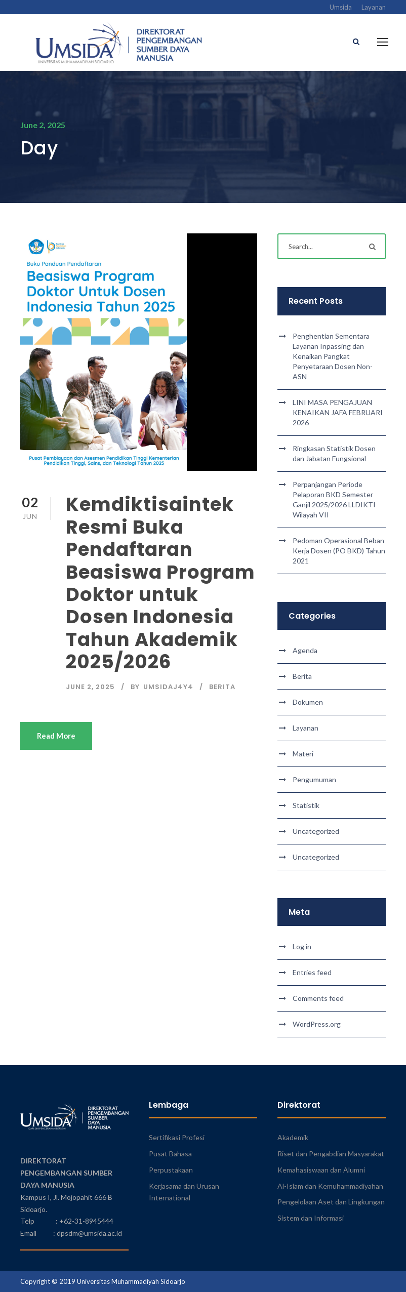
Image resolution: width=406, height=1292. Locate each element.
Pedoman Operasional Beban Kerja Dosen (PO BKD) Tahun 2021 (339, 550)
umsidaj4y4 (168, 687)
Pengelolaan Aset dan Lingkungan (331, 1202)
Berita (222, 687)
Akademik (292, 1137)
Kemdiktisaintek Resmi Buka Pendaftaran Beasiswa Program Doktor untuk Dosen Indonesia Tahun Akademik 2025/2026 (160, 583)
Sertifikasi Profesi (177, 1137)
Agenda (305, 650)
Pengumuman (314, 779)
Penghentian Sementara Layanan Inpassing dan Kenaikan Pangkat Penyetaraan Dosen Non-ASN (333, 356)
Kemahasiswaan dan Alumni (321, 1169)
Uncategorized (316, 831)
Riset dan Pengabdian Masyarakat (330, 1153)
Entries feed (312, 972)
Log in (302, 946)
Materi (303, 753)
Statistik (306, 805)
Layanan (373, 7)
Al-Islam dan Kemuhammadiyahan (330, 1186)
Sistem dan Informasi (310, 1218)
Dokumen (308, 702)
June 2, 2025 (90, 687)
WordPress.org (317, 1024)
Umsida (341, 7)
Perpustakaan (171, 1169)
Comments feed (318, 998)
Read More (56, 735)
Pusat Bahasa (170, 1153)
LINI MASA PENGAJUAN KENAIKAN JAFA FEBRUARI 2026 (338, 412)
